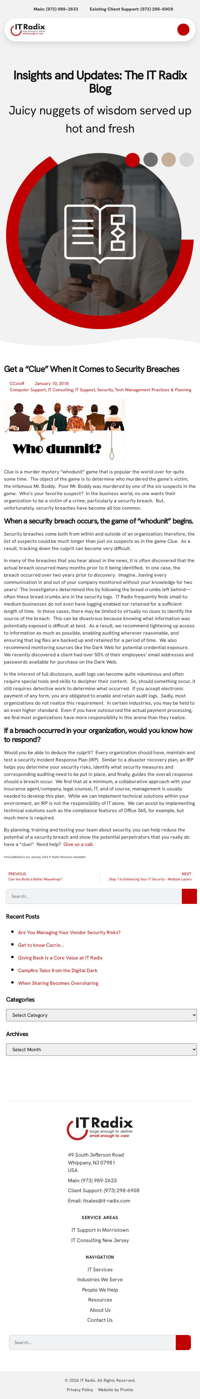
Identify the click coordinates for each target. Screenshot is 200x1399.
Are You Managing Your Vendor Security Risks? (69, 932)
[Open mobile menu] (183, 30)
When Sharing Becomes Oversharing (58, 983)
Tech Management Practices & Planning (153, 389)
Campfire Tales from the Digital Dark (58, 970)
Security (105, 389)
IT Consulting (60, 389)
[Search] (189, 896)
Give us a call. (78, 844)
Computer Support (28, 389)
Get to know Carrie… (41, 945)
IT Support (85, 389)
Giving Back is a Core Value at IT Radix (60, 958)
